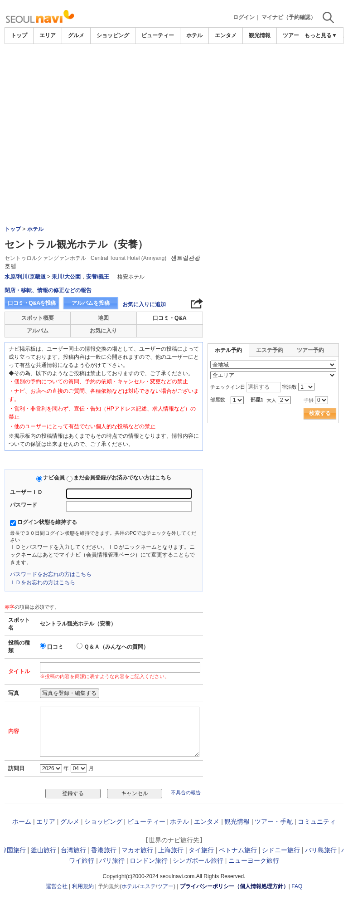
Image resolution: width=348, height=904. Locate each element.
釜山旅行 (43, 850)
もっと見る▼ (320, 35)
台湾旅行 (73, 850)
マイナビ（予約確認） (288, 17)
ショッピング (113, 35)
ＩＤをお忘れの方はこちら (42, 582)
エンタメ (226, 35)
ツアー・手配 (274, 821)
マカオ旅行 (137, 850)
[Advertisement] (174, 69)
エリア (47, 35)
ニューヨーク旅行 (253, 860)
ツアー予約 (310, 350)
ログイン (244, 17)
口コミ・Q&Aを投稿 (32, 303)
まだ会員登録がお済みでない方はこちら (122, 477)
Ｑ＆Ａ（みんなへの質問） (116, 647)
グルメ (76, 35)
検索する (320, 413)
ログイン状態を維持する (47, 522)
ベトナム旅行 (238, 850)
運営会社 (57, 886)
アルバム (37, 330)
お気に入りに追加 (144, 304)
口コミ (55, 647)
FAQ (296, 886)
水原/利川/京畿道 (25, 277)
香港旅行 (103, 850)
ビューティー (157, 35)
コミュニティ (317, 821)
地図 (103, 318)
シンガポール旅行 (198, 860)
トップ (19, 35)
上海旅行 (171, 850)
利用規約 (83, 886)
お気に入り (103, 330)
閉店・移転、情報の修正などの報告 (48, 290)
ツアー (165, 886)
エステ (148, 886)
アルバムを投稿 (91, 303)
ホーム (21, 821)
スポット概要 (37, 318)
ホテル (194, 35)
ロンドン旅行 (149, 860)
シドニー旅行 (281, 850)
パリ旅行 (112, 860)
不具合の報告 (186, 792)
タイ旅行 (201, 850)
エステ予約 (269, 350)
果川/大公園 (66, 277)
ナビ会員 (54, 477)
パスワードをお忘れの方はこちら (51, 574)
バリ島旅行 (321, 850)
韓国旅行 (13, 850)
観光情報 (260, 35)
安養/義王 (97, 277)
